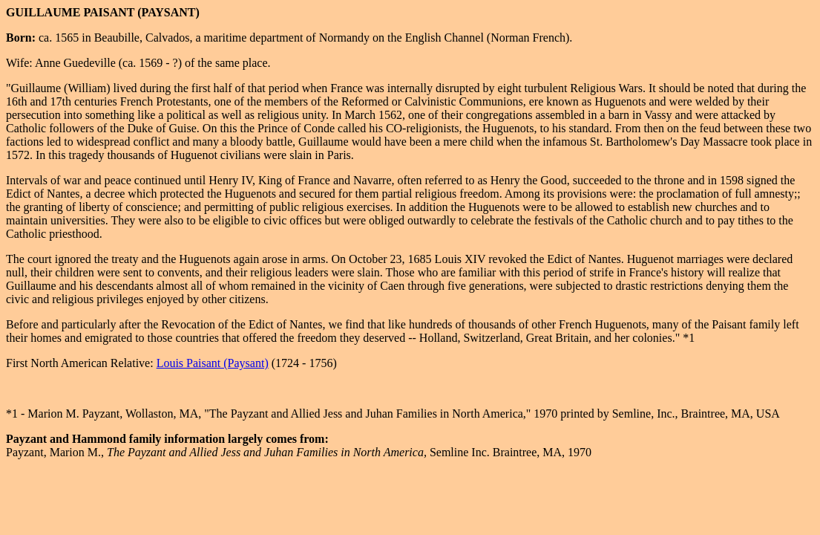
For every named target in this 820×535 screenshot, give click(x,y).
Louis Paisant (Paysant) (213, 363)
